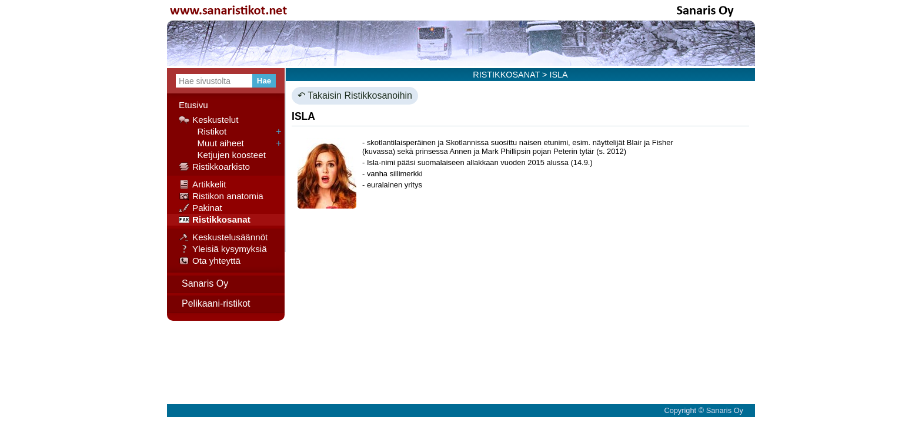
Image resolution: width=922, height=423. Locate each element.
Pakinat (200, 208)
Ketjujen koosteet (222, 155)
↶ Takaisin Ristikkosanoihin (355, 95)
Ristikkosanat (214, 219)
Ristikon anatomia (221, 196)
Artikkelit (202, 184)
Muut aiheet (211, 143)
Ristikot (202, 131)
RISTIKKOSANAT (506, 74)
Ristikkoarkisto (214, 167)
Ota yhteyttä (209, 261)
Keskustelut (209, 120)
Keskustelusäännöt (223, 237)
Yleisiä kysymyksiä (223, 249)
